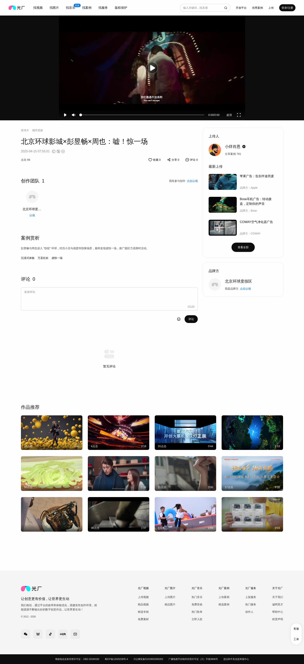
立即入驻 (197, 619)
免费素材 (143, 619)
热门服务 (250, 604)
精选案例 (223, 604)
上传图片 (170, 597)
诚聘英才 (277, 604)
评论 (191, 319)
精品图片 (170, 604)
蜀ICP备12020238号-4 (116, 659)
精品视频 (143, 604)
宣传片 (25, 130)
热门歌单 (197, 611)
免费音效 (197, 604)
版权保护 (121, 7)
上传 (271, 7)
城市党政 (37, 130)
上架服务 (250, 597)
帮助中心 (277, 611)
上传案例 (223, 597)
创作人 (249, 611)
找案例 (87, 7)
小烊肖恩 (232, 146)
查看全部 (243, 247)
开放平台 (241, 7)
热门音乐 (197, 597)
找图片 (54, 7)
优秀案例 (257, 7)
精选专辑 (143, 611)
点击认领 (245, 288)
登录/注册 (287, 7)
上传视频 (143, 597)
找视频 (38, 7)
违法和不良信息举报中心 (236, 659)
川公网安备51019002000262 (148, 659)
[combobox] (38, 8)
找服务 (103, 7)
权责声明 (277, 619)
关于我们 (277, 597)
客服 (296, 628)
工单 (296, 639)
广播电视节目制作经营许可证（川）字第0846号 (193, 659)
